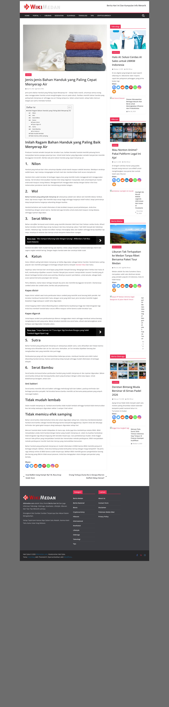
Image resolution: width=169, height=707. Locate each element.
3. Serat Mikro (35, 118)
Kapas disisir (36, 122)
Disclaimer (102, 507)
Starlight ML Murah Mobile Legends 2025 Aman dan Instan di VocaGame (139, 200)
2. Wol (32, 115)
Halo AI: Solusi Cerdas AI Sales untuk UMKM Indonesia (127, 61)
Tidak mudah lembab (37, 133)
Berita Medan (117, 247)
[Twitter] (31, 466)
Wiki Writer (129, 69)
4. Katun (33, 120)
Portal (36, 16)
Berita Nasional (78, 503)
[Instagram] (52, 466)
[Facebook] (27, 466)
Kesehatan (59, 16)
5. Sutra (33, 127)
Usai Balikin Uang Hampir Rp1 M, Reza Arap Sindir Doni (42, 476)
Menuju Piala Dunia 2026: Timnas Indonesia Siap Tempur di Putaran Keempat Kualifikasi (137, 434)
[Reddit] (36, 466)
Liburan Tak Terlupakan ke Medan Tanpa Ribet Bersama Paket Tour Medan (126, 257)
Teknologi (83, 16)
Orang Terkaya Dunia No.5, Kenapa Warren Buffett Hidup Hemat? (88, 476)
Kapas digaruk (36, 124)
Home (27, 16)
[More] (57, 466)
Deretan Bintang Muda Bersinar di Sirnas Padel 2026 (126, 390)
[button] (40, 15)
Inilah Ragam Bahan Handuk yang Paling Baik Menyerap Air (49, 111)
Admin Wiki (40, 89)
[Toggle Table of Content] (68, 107)
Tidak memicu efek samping (39, 136)
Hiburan (48, 16)
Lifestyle (76, 530)
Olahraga (71, 16)
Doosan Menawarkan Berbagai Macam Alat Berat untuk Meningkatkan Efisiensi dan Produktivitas (134, 103)
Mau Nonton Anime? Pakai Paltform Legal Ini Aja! (126, 153)
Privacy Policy (103, 517)
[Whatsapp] (48, 466)
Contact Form (103, 503)
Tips (92, 16)
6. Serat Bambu (35, 129)
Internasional (78, 521)
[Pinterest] (44, 466)
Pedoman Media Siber (106, 512)
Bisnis (75, 507)
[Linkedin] (40, 466)
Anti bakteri (35, 131)
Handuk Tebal (81, 265)
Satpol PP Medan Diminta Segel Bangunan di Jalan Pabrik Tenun (142, 318)
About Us (101, 498)
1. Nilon (33, 113)
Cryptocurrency (104, 16)
